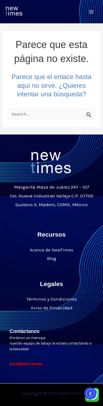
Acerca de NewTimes (51, 250)
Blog (51, 258)
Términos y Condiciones (51, 299)
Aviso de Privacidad (52, 307)
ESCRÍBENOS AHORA (26, 364)
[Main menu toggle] (91, 11)
